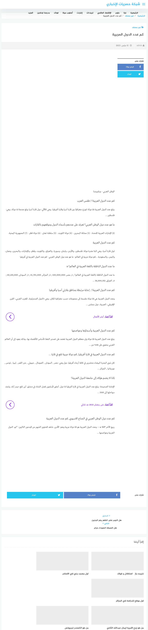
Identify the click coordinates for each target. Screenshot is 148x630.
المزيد (30, 13)
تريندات (90, 13)
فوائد (56, 13)
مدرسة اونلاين (43, 13)
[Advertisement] (59, 77)
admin (140, 45)
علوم (117, 13)
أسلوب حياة (68, 13)
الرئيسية (134, 13)
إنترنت (80, 13)
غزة (125, 13)
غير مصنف (138, 27)
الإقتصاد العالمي (104, 13)
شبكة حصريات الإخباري (123, 4)
